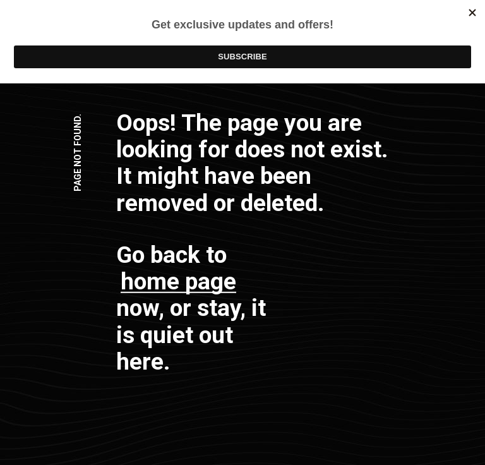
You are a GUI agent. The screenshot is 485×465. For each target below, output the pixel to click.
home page (178, 281)
